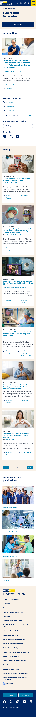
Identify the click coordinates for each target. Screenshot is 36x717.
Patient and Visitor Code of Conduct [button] (16, 652)
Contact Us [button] (26, 695)
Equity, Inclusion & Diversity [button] (13, 612)
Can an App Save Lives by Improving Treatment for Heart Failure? (16, 179)
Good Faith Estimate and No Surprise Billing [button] (16, 626)
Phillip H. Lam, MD (11, 183)
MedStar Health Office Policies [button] (14, 639)
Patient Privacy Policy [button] (11, 656)
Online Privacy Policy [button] (10, 648)
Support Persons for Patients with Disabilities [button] (15, 678)
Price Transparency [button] (10, 665)
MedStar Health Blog (9, 8)
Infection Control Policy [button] (11, 631)
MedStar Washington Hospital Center (26, 353)
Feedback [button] (6, 616)
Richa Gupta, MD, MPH (13, 72)
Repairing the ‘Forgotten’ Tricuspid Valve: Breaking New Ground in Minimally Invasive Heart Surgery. (18, 231)
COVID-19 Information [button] (11, 599)
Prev (6, 467)
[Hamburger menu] (33, 3)
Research (8, 89)
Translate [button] (9, 684)
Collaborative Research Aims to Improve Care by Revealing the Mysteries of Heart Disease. (18, 283)
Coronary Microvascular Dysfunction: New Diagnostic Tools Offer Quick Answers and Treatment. (16, 387)
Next (29, 467)
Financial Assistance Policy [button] (12, 621)
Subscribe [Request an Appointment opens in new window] (18, 24)
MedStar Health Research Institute (15, 235)
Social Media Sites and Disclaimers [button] (15, 673)
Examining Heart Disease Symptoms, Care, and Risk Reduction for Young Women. (16, 435)
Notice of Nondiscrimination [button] (13, 644)
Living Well (9, 102)
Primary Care (10, 110)
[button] (17, 3)
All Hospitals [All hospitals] (9, 126)
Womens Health (26, 452)
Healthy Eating (10, 106)
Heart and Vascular (11, 85)
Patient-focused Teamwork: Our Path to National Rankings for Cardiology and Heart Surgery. (17, 334)
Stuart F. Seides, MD (11, 338)
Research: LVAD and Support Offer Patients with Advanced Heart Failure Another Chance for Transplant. (16, 64)
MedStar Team (9, 440)
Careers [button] (10, 695)
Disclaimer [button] (6, 604)
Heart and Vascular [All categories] (11, 115)
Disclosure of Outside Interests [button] (14, 608)
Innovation (24, 196)
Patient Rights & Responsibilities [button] (14, 661)
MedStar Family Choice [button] (11, 635)
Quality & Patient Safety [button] (11, 669)
